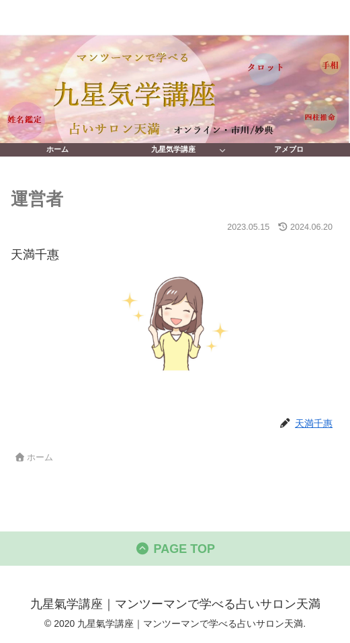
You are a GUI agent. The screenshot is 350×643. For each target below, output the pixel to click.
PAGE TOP (175, 549)
